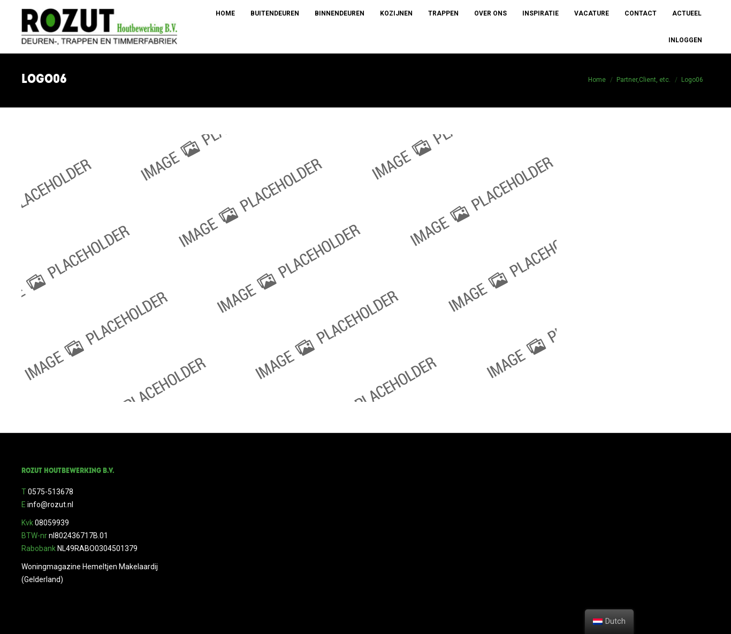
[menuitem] (225, 13)
